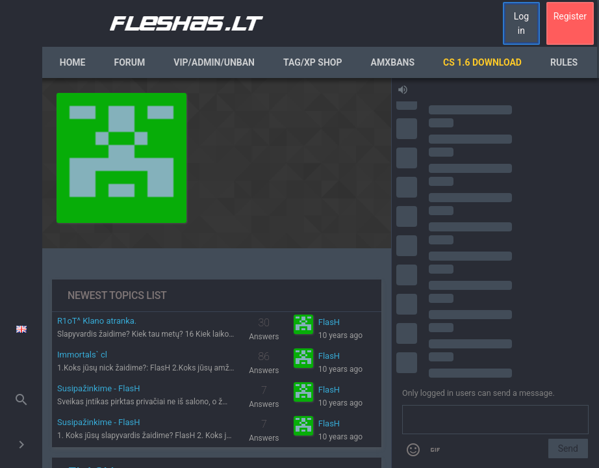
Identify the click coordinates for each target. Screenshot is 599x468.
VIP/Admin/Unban (214, 62)
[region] (216, 273)
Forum (129, 62)
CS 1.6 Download (482, 62)
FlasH (329, 322)
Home (73, 62)
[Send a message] (495, 420)
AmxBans (393, 62)
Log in (521, 23)
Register (570, 16)
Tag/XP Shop (312, 62)
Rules (564, 62)
